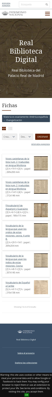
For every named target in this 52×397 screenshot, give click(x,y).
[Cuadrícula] (4, 128)
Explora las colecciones (26, 362)
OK (26, 394)
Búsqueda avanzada (6, 4)
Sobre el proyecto (26, 353)
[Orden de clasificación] (26, 137)
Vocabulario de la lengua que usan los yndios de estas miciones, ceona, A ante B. (18, 232)
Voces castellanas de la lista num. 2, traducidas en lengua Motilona (17, 162)
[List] (10, 128)
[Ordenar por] (9, 137)
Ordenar (42, 136)
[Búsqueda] (34, 4)
